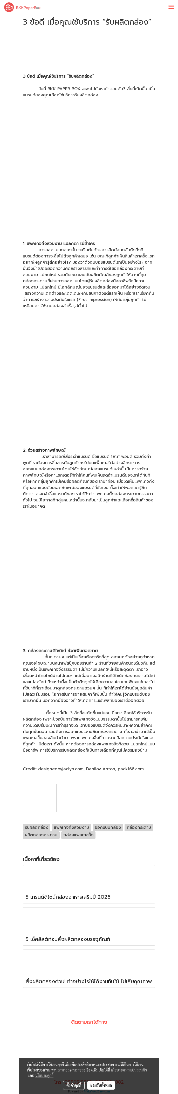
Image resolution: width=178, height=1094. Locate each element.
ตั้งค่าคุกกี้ (73, 1085)
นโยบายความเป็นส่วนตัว (129, 1070)
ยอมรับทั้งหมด (101, 1085)
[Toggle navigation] (171, 7)
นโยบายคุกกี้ (44, 1075)
